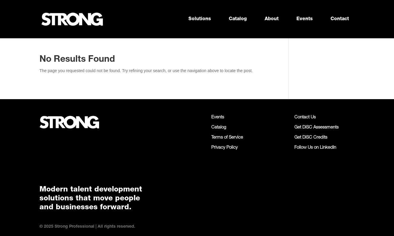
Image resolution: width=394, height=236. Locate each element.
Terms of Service (227, 138)
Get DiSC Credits (310, 138)
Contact (340, 19)
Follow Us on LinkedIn (315, 148)
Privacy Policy (224, 148)
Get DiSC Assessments (316, 128)
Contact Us (305, 117)
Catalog (238, 19)
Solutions (199, 19)
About (272, 19)
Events (304, 19)
